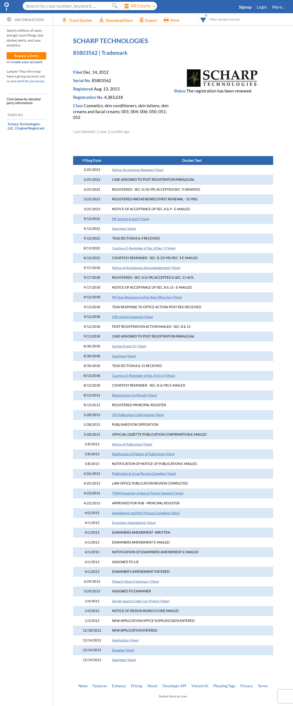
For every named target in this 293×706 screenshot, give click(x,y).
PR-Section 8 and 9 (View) (130, 219)
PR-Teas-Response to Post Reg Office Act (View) (147, 297)
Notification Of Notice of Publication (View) (143, 454)
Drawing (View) (123, 650)
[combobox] (203, 19)
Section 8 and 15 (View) (129, 346)
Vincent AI (199, 686)
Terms (263, 686)
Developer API (174, 686)
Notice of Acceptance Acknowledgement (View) (146, 268)
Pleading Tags (224, 686)
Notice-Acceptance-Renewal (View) (138, 170)
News (83, 686)
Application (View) (125, 640)
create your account (26, 62)
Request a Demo (26, 56)
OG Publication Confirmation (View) (138, 415)
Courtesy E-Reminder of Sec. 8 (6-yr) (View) (143, 376)
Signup (245, 7)
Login (262, 7)
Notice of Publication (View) (132, 444)
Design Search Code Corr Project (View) (141, 601)
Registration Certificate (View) (134, 395)
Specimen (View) (124, 228)
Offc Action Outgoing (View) (132, 317)
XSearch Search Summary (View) (135, 581)
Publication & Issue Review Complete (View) (144, 474)
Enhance (119, 686)
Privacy (246, 686)
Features (100, 686)
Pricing (136, 686)
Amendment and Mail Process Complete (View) (146, 513)
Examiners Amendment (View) (134, 523)
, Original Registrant (26, 126)
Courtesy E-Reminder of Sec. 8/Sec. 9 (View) (144, 248)
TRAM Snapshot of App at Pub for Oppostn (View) (148, 493)
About (152, 686)
